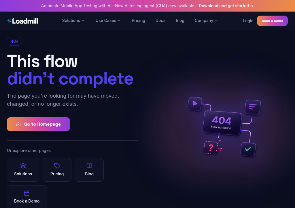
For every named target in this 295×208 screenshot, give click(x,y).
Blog (180, 20)
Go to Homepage (38, 124)
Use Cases (108, 20)
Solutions (73, 20)
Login (248, 20)
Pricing (138, 20)
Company (206, 20)
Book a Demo (272, 20)
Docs (160, 20)
